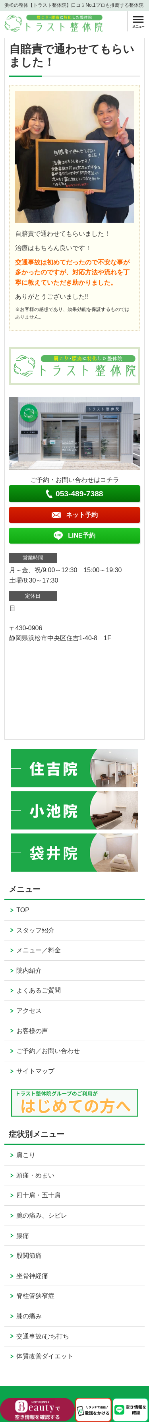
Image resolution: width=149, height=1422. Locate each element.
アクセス (29, 1010)
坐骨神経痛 (32, 1275)
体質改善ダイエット (45, 1356)
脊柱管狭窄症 (35, 1295)
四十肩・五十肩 (38, 1195)
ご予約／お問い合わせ (48, 1050)
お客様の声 (32, 1031)
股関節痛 (29, 1255)
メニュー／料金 (38, 950)
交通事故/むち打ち (42, 1336)
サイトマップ (35, 1071)
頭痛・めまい (35, 1175)
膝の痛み (29, 1316)
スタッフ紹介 (35, 930)
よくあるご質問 (38, 990)
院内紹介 (29, 970)
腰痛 (22, 1235)
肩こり (25, 1155)
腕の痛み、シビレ (41, 1215)
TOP (22, 910)
